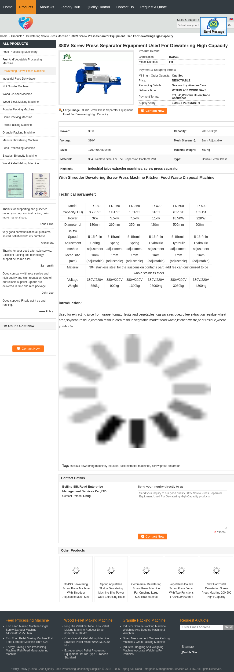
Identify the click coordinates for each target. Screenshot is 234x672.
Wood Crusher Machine (17, 94)
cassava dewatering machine (88, 466)
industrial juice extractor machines (129, 466)
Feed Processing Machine (19, 148)
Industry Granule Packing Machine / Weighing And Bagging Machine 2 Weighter (145, 630)
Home (8, 7)
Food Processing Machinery (20, 51)
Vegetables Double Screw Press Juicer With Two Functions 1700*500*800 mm (181, 590)
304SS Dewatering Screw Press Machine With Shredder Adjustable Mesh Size (76, 590)
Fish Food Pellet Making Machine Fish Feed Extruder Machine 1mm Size (29, 640)
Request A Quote (153, 7)
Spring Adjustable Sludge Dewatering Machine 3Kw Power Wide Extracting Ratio (111, 590)
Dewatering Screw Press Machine (47, 36)
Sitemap (188, 646)
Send (228, 627)
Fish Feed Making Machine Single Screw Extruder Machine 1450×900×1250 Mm (27, 630)
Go (230, 25)
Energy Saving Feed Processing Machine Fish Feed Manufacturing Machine (27, 650)
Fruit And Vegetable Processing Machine (22, 61)
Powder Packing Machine (18, 109)
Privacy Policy (18, 669)
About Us (47, 7)
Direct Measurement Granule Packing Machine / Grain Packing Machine (146, 640)
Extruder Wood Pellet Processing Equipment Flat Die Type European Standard (86, 654)
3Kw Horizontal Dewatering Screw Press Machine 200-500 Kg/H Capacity (216, 590)
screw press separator (166, 466)
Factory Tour (70, 7)
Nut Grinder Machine (16, 86)
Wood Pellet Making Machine (21, 163)
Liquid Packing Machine (17, 117)
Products (26, 7)
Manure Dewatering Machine (20, 140)
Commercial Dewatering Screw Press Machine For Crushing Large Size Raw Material (146, 590)
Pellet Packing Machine (17, 125)
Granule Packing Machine (19, 132)
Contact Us (125, 7)
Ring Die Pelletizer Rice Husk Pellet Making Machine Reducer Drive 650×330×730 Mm (86, 630)
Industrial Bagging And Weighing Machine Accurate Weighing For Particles (143, 650)
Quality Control (98, 7)
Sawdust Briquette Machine (20, 155)
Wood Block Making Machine (21, 101)
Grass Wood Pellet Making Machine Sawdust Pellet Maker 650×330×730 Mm (87, 642)
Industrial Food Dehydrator (19, 78)
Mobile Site (188, 652)
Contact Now (155, 111)
